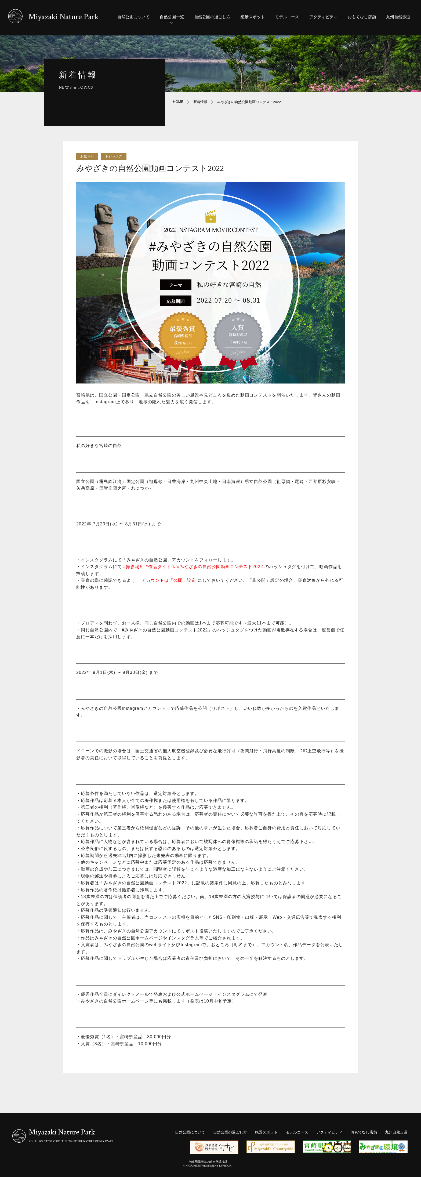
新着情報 (200, 102)
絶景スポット (253, 16)
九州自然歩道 (398, 16)
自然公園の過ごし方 (212, 16)
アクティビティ (323, 16)
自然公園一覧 (172, 20)
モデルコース (287, 16)
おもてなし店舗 (362, 16)
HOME (178, 102)
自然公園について (133, 16)
